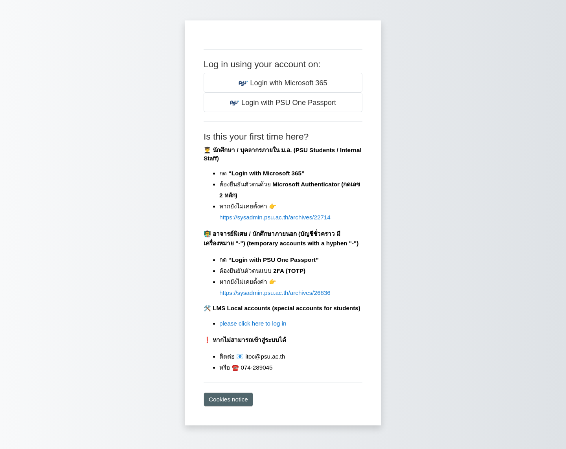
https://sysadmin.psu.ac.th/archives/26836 (275, 292)
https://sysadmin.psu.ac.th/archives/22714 (275, 217)
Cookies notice (228, 399)
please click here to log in (253, 323)
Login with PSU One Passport (283, 103)
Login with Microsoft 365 (283, 83)
